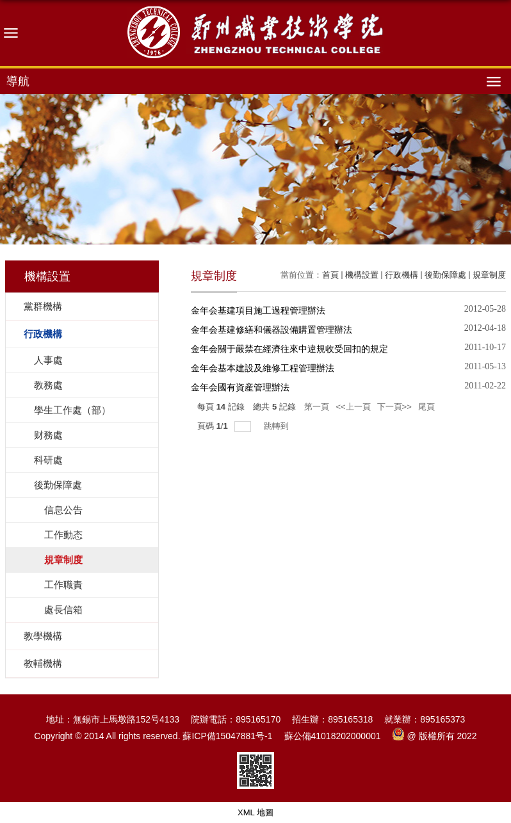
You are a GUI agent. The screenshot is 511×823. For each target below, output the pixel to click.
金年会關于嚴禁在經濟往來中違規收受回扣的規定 (289, 349)
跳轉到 (277, 426)
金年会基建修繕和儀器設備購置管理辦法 (271, 329)
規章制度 (489, 275)
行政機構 (401, 275)
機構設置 (361, 275)
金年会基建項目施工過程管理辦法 (258, 310)
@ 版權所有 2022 (435, 736)
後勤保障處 (445, 275)
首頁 (330, 275)
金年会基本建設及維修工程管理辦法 (262, 368)
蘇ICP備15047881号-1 (227, 736)
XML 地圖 (255, 812)
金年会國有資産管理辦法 (240, 387)
